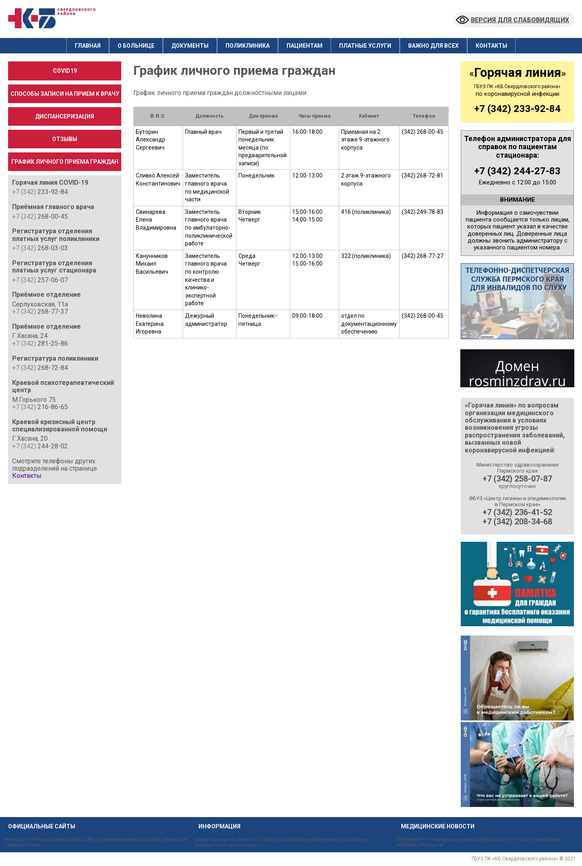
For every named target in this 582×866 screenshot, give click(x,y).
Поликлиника (248, 45)
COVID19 (65, 71)
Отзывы (64, 139)
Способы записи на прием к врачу (65, 94)
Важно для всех (433, 45)
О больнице (136, 45)
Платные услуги (365, 45)
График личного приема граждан (64, 161)
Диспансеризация (64, 116)
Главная (88, 45)
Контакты (491, 45)
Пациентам (305, 45)
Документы (190, 45)
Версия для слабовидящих (512, 19)
